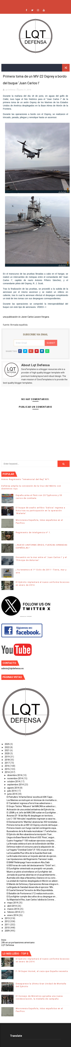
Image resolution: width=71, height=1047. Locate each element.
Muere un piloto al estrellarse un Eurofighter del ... (30, 872)
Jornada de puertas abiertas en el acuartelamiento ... (32, 875)
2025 (7, 744)
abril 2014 (12, 906)
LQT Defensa (7, 945)
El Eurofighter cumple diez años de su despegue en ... (32, 896)
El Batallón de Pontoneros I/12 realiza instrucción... (31, 893)
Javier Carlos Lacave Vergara (35, 317)
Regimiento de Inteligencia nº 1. (33, 532)
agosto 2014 (13, 788)
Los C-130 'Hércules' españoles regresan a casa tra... (32, 818)
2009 (7, 930)
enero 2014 (13, 915)
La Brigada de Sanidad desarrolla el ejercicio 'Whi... (30, 887)
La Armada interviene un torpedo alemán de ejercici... (32, 856)
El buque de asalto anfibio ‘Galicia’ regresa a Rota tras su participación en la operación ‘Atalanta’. (40, 510)
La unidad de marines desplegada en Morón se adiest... (33, 881)
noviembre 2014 (15, 778)
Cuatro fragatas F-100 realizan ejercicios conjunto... (31, 840)
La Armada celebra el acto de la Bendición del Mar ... (31, 843)
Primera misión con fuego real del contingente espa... (32, 828)
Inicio (3, 940)
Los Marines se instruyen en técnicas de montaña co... (32, 800)
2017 (7, 763)
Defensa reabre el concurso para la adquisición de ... (31, 847)
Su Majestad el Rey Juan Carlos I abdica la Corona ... (31, 899)
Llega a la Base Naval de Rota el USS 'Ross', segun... (31, 837)
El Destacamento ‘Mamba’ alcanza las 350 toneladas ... (33, 822)
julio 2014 (12, 791)
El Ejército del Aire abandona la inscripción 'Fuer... (30, 834)
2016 (7, 766)
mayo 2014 (13, 902)
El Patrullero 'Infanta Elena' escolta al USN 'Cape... (30, 797)
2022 (7, 747)
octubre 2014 (13, 781)
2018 (7, 760)
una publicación (10, 317)
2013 (7, 918)
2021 (7, 750)
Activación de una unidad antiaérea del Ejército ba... (31, 809)
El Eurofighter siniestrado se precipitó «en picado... (30, 868)
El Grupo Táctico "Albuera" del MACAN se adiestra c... (32, 806)
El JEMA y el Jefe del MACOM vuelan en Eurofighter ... (32, 812)
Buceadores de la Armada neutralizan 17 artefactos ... (32, 831)
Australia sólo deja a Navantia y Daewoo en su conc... (32, 878)
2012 (7, 921)
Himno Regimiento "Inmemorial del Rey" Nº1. (25, 479)
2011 (7, 924)
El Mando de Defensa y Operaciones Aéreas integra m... (33, 884)
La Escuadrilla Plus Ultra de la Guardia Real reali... (30, 853)
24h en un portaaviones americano (18, 942)
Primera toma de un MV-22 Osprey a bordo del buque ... (33, 825)
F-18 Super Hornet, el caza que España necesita (42, 971)
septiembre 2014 (15, 784)
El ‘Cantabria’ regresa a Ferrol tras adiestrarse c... (30, 803)
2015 (7, 769)
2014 (7, 772)
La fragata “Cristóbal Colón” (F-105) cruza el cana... (31, 850)
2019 (7, 756)
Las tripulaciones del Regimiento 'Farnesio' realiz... (30, 859)
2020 (7, 753)
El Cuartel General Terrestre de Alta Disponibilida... (30, 890)
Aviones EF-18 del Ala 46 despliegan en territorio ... (31, 815)
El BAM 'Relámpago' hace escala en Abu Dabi (28, 862)
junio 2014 (12, 794)
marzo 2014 (13, 909)
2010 (7, 927)
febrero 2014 (13, 912)
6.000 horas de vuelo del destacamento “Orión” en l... (31, 865)
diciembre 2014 (15, 775)
